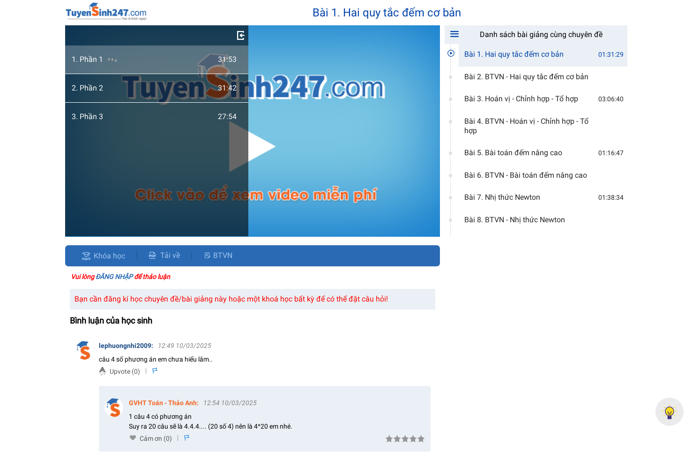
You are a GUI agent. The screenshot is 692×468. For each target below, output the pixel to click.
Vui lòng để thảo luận (120, 276)
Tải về (164, 255)
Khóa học (109, 255)
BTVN (217, 255)
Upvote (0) (125, 371)
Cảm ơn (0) (156, 438)
